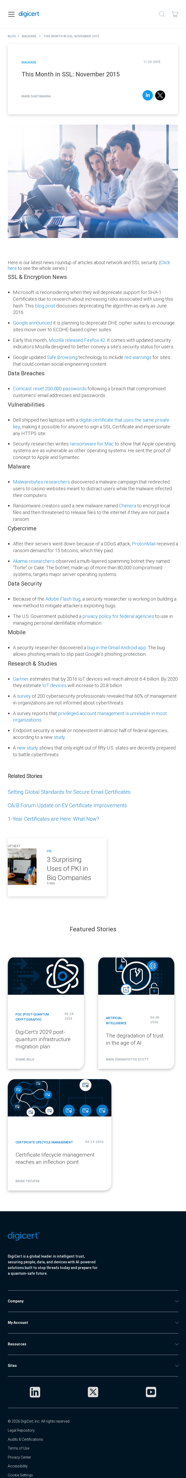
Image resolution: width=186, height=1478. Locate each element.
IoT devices (54, 685)
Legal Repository (21, 1430)
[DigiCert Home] (29, 14)
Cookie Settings (20, 1475)
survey (24, 696)
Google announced (32, 323)
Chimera (128, 506)
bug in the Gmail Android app (116, 648)
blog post (45, 306)
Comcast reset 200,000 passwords (50, 389)
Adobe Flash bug (62, 599)
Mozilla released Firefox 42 (77, 340)
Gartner (21, 679)
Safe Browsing (62, 357)
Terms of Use (18, 1448)
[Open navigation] (11, 14)
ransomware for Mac (92, 444)
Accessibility (18, 1466)
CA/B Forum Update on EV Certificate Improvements (67, 805)
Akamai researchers (34, 561)
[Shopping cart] (174, 14)
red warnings (138, 357)
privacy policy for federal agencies (118, 616)
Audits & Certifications (25, 1439)
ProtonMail (144, 544)
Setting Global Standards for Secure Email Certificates (69, 792)
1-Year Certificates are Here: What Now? (53, 819)
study (59, 737)
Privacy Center (19, 1457)
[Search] (162, 14)
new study (28, 748)
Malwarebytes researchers (41, 482)
